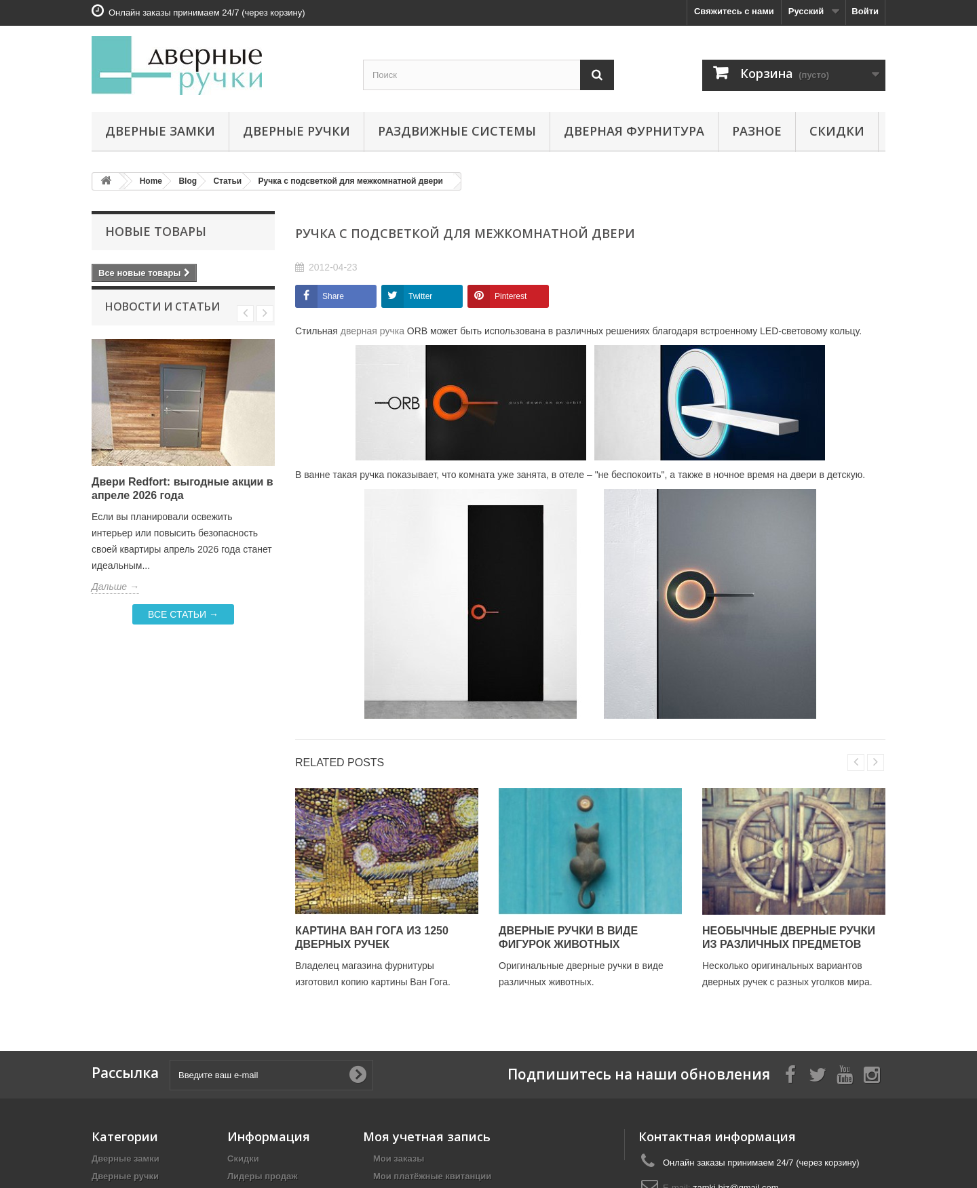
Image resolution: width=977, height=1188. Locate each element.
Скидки (836, 131)
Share (333, 296)
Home (151, 181)
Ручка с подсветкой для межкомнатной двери (350, 181)
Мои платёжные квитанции (432, 1176)
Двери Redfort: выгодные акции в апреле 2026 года (182, 504)
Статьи (227, 181)
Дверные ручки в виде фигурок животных (568, 937)
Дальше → (115, 602)
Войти (865, 11)
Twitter (420, 296)
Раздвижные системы (457, 131)
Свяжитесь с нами (734, 11)
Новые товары (155, 231)
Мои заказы (398, 1158)
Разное (757, 131)
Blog (187, 181)
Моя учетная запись (427, 1136)
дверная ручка (372, 330)
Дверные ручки (296, 131)
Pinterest (510, 296)
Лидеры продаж (262, 1176)
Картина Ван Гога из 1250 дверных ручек (371, 937)
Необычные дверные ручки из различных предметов (788, 937)
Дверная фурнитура (634, 131)
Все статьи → (183, 630)
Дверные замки (160, 131)
